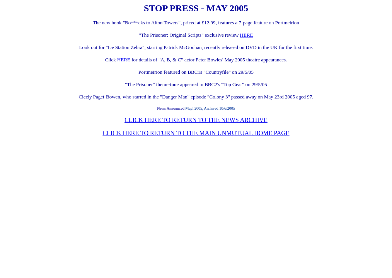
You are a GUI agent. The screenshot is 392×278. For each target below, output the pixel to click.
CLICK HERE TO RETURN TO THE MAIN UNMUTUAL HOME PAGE (195, 133)
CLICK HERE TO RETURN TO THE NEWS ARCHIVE (196, 120)
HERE (246, 35)
